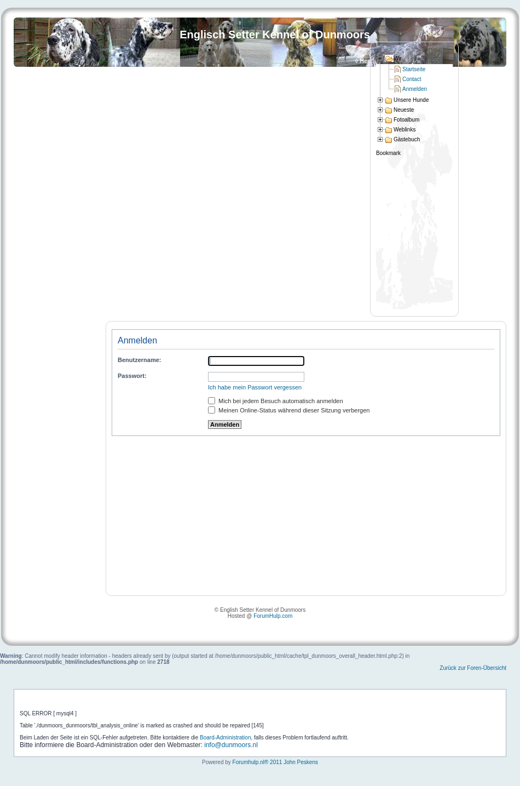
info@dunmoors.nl (231, 745)
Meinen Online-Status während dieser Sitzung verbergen (288, 410)
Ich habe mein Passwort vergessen (255, 387)
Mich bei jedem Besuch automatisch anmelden (275, 401)
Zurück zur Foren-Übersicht (473, 668)
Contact (411, 79)
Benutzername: (139, 360)
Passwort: (132, 375)
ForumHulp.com (272, 616)
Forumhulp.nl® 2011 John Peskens (275, 762)
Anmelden (414, 89)
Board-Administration (225, 738)
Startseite (413, 69)
